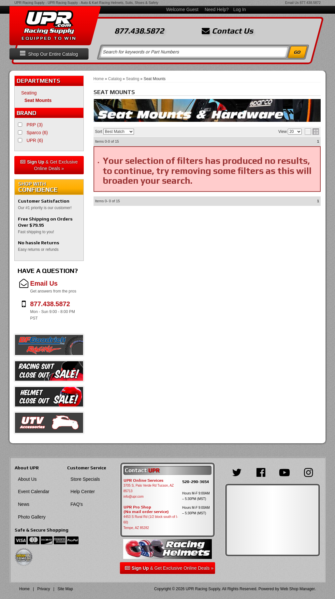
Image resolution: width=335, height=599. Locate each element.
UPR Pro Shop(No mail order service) (146, 509)
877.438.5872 (310, 3)
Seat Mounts (37, 100)
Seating (28, 92)
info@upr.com (134, 496)
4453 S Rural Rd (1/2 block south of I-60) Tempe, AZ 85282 (151, 522)
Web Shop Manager (297, 589)
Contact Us (227, 31)
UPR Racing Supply (29, 3)
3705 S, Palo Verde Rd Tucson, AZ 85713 (149, 488)
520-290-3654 (195, 481)
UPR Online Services (143, 480)
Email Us (292, 3)
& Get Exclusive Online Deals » (49, 165)
